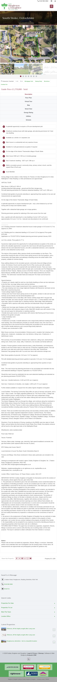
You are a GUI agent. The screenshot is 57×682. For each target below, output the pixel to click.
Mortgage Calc (29, 81)
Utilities (28, 116)
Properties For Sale (7, 603)
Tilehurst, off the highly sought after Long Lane (21, 628)
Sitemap (41, 653)
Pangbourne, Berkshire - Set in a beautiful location (22, 641)
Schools (28, 120)
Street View (28, 109)
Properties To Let (6, 607)
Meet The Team (6, 612)
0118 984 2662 (43, 1)
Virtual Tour (28, 101)
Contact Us (4, 84)
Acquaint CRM (31, 655)
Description (28, 94)
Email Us (7, 588)
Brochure (47, 81)
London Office (5, 616)
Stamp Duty (38, 81)
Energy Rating (28, 112)
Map (28, 105)
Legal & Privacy (32, 653)
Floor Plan (28, 97)
